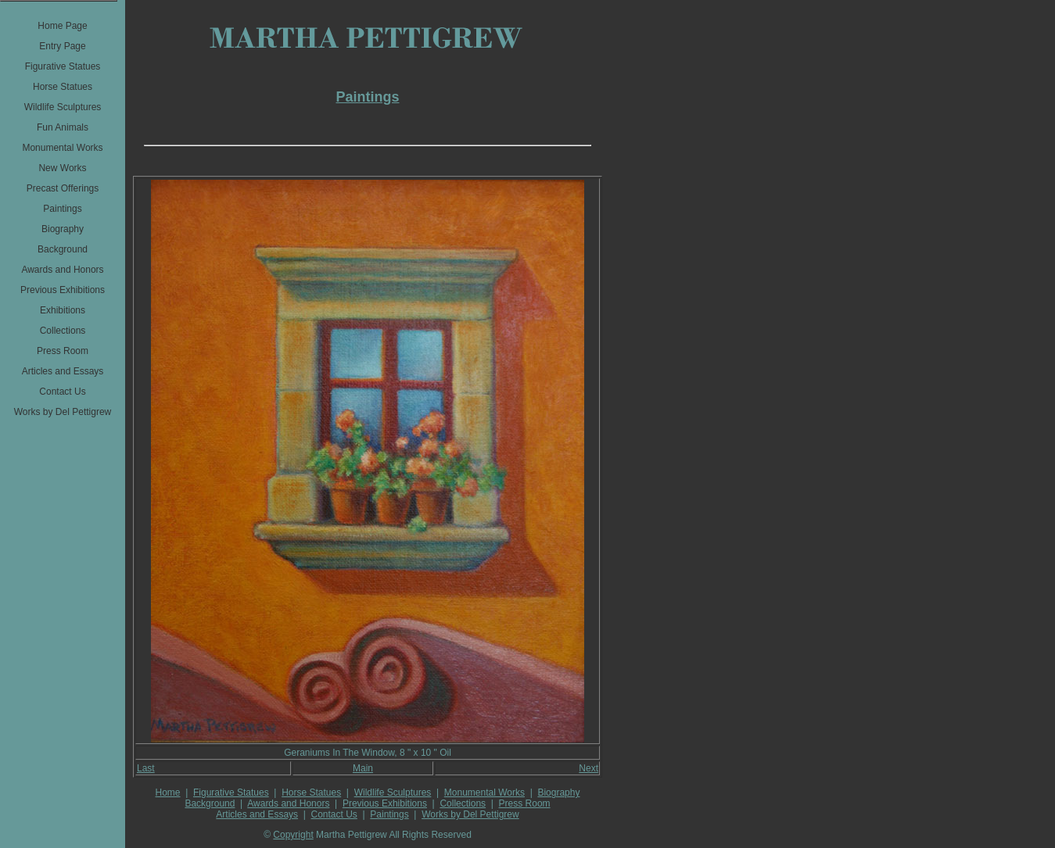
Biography (558, 792)
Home (168, 792)
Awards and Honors (288, 803)
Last (146, 768)
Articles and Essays (257, 814)
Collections (463, 803)
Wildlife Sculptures (393, 792)
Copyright (293, 834)
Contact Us (334, 814)
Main (363, 768)
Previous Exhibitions (385, 803)
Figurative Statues (231, 792)
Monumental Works (484, 792)
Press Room (525, 803)
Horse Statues (311, 792)
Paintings (389, 814)
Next (588, 768)
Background (210, 803)
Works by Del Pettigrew (470, 814)
